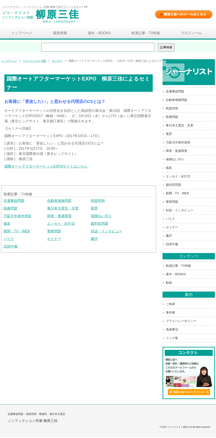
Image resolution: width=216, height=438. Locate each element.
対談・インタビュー (106, 231)
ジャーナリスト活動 (34, 60)
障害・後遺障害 (59, 216)
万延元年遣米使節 (17, 216)
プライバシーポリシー (181, 321)
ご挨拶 (170, 304)
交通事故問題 (13, 201)
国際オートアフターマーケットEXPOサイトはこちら (45, 166)
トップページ (9, 60)
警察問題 (54, 231)
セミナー (57, 60)
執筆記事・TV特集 (178, 265)
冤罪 (94, 208)
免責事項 (172, 329)
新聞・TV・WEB (16, 231)
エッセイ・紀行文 (61, 223)
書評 (94, 239)
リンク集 (172, 338)
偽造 (6, 223)
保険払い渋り (101, 216)
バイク (8, 239)
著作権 (170, 312)
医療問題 (10, 208)
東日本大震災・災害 (63, 208)
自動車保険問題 (59, 201)
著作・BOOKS (176, 274)
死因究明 (98, 201)
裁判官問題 (99, 223)
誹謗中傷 (10, 246)
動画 (169, 282)
